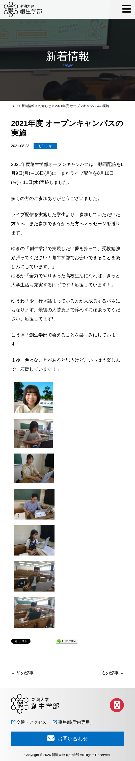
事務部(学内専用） (73, 722)
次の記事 (112, 673)
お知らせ (45, 146)
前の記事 (22, 673)
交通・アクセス (29, 722)
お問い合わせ (67, 738)
